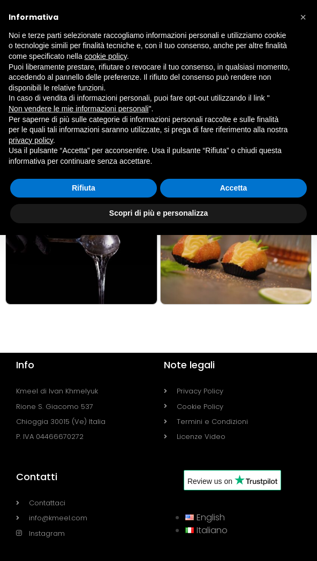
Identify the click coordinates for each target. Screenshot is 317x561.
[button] (303, 17)
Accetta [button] (233, 188)
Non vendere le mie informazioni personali (78, 108)
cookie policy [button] (106, 56)
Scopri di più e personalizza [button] (158, 213)
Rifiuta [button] (83, 188)
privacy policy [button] (31, 140)
